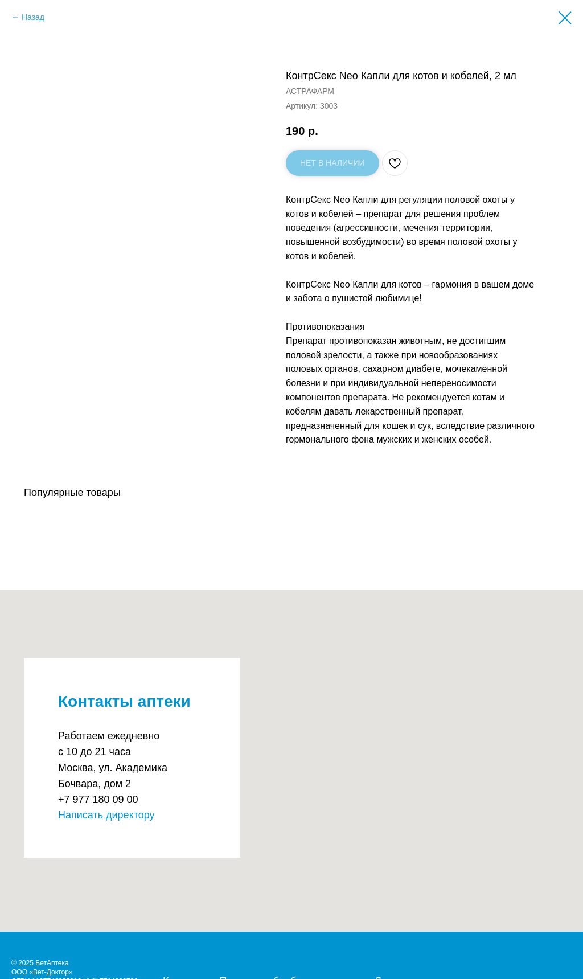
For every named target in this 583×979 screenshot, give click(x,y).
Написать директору (106, 815)
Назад (33, 17)
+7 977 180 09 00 (98, 799)
